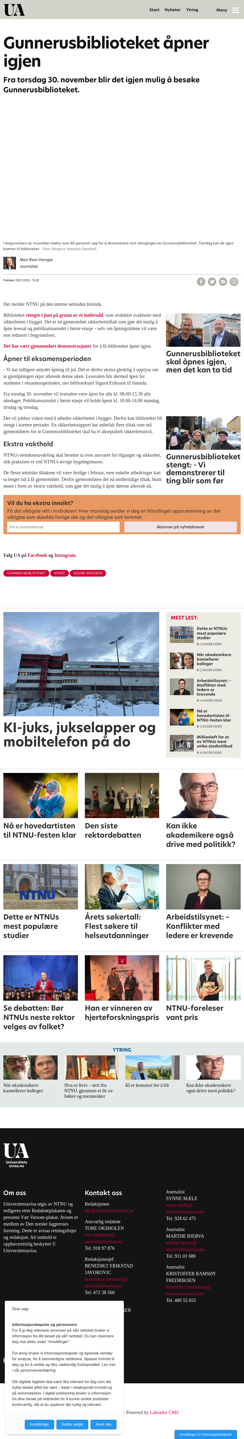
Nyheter (173, 10)
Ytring (192, 10)
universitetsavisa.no (103, 1241)
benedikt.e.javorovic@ (106, 1279)
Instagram (65, 555)
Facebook (37, 555)
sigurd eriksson (88, 573)
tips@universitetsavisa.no (109, 1210)
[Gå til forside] (14, 10)
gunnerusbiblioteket (26, 573)
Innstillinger (39, 1424)
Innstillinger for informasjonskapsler (206, 1434)
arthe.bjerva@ (183, 1242)
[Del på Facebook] (201, 281)
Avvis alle (104, 1424)
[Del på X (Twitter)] (212, 281)
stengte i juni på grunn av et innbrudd (64, 315)
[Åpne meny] (235, 10)
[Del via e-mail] (223, 281)
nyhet (59, 573)
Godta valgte (72, 1424)
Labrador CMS (164, 1412)
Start (154, 10)
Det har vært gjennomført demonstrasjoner (48, 346)
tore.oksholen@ (100, 1234)
